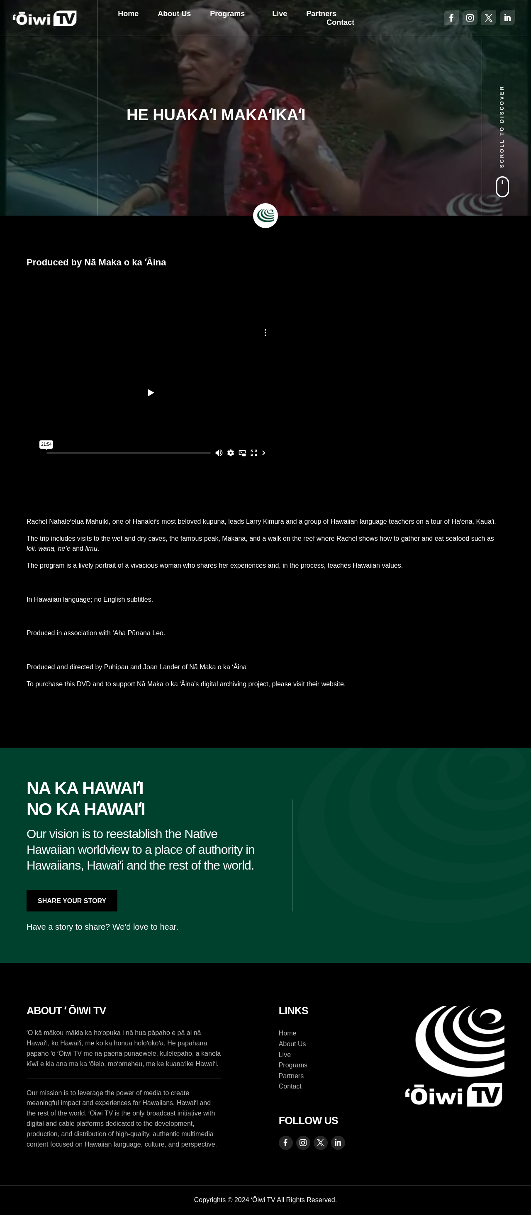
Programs (227, 14)
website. (334, 684)
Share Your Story (72, 900)
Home (128, 14)
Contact (340, 22)
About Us (174, 14)
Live (279, 14)
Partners (321, 14)
